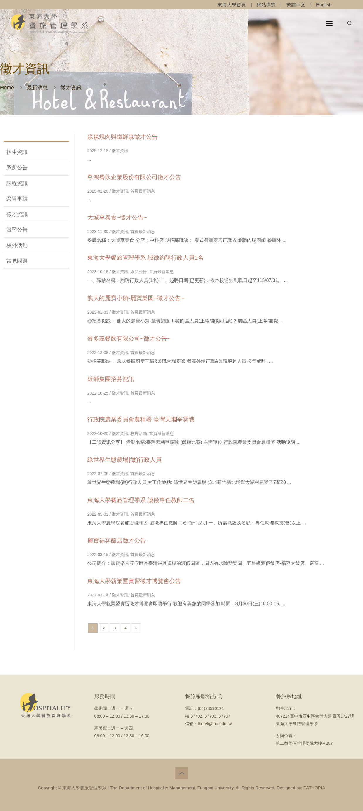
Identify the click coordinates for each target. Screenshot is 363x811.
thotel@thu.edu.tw (215, 723)
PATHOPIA (314, 787)
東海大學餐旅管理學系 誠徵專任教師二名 (141, 500)
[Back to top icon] (181, 773)
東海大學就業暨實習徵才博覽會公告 (134, 581)
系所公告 (17, 168)
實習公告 (17, 230)
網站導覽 (266, 4)
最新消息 (37, 88)
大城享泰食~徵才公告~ (117, 217)
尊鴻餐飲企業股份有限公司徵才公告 (134, 177)
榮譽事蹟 (17, 199)
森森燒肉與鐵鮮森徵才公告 (122, 136)
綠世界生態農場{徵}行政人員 (124, 459)
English (324, 4)
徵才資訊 (17, 214)
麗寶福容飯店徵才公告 (116, 540)
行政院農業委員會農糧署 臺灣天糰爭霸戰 (141, 419)
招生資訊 (17, 152)
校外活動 (17, 245)
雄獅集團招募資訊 (110, 379)
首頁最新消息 (142, 191)
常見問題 (17, 261)
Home (7, 88)
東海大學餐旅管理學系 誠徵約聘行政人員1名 (145, 257)
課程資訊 (17, 183)
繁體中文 (296, 4)
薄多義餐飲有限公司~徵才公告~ (128, 338)
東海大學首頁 (232, 4)
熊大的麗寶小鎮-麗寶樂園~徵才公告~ (135, 298)
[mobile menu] (329, 23)
